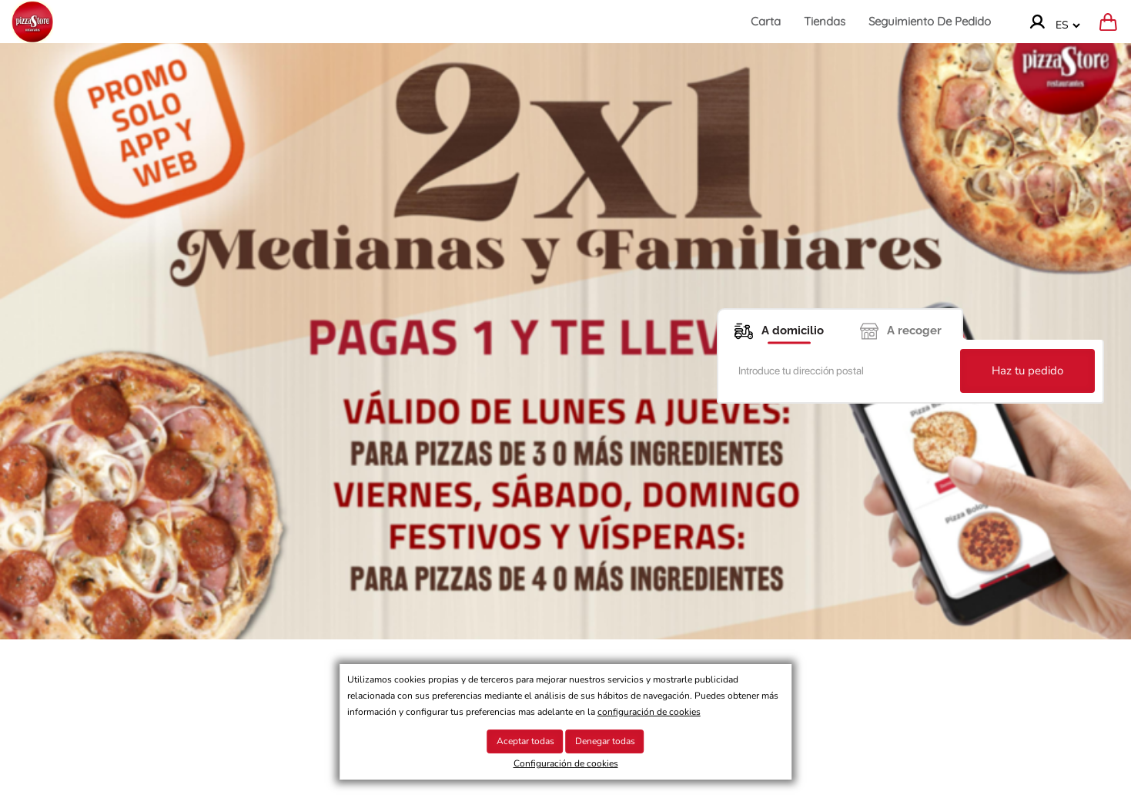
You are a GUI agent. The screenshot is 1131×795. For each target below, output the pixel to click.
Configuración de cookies (566, 763)
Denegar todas (605, 741)
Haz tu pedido (1027, 370)
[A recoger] (901, 324)
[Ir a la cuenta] (1037, 21)
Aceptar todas (525, 741)
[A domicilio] (778, 324)
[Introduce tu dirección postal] (841, 371)
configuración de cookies (649, 712)
